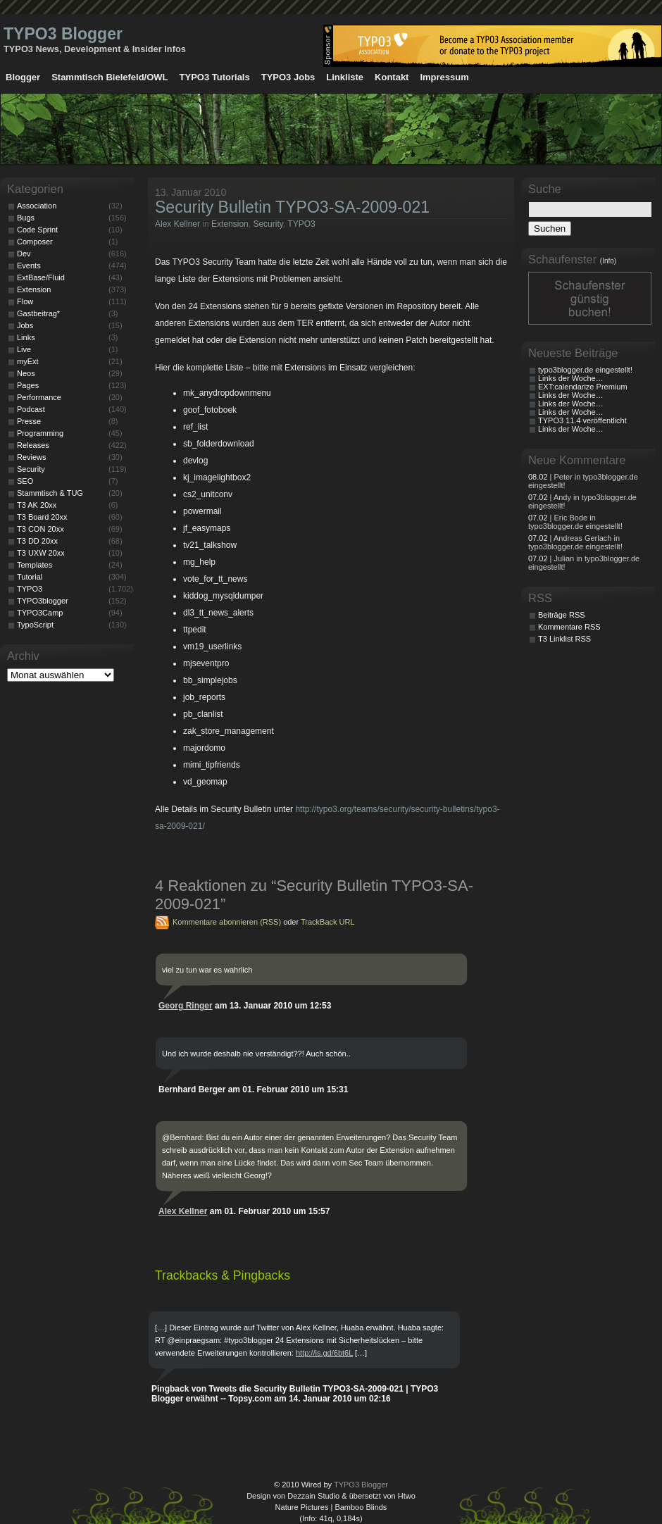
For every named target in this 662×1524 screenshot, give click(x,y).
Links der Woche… (571, 378)
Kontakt (391, 77)
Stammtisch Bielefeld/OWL (109, 77)
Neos (26, 373)
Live (24, 349)
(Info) (608, 261)
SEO (25, 481)
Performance (39, 397)
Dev (24, 253)
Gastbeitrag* (38, 313)
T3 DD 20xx (37, 541)
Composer (35, 241)
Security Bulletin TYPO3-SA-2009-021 (292, 207)
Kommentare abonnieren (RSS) (227, 922)
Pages (28, 385)
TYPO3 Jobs (288, 77)
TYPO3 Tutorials (215, 77)
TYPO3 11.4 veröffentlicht (582, 420)
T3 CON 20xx (40, 529)
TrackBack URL (328, 922)
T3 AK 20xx (36, 505)
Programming (40, 433)
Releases (33, 445)
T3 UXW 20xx (41, 553)
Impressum (444, 77)
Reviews (31, 457)
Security (267, 224)
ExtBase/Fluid (41, 277)
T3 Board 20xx (42, 517)
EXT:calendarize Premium (582, 386)
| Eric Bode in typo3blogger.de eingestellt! (575, 521)
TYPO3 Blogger (63, 34)
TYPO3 (301, 224)
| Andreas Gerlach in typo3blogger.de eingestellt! (575, 542)
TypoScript (35, 624)
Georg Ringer (185, 1006)
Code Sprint (37, 229)
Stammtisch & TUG (50, 493)
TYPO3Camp (40, 612)
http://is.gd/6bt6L (324, 1353)
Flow (25, 301)
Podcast (31, 409)
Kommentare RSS (569, 627)
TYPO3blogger (42, 601)
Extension (230, 224)
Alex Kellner (177, 224)
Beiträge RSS (561, 615)
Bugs (26, 217)
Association (36, 205)
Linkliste (344, 77)
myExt (28, 361)
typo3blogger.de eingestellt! (585, 370)
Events (29, 265)
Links (26, 337)
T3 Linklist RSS (564, 639)
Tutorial (29, 577)
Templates (34, 565)
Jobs (25, 325)
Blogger (23, 77)
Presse (29, 421)
